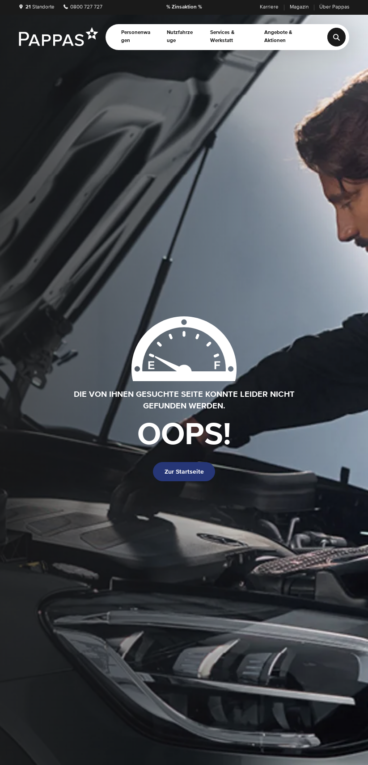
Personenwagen (135, 36)
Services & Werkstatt (222, 36)
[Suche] (336, 37)
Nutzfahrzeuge (180, 36)
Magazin (299, 7)
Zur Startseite (184, 472)
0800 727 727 (82, 7)
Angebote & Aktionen (278, 36)
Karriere (269, 7)
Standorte (37, 7)
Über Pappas (334, 7)
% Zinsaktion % (184, 7)
